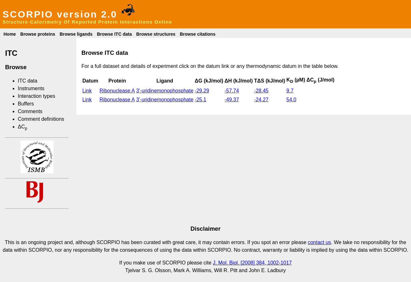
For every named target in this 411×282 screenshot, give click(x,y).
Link (87, 90)
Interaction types (36, 96)
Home (9, 34)
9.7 (289, 90)
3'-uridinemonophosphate (164, 90)
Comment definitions (41, 119)
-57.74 (232, 90)
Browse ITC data (114, 34)
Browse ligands (75, 34)
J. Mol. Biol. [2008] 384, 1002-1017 (252, 262)
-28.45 (261, 90)
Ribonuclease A (117, 90)
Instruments (31, 88)
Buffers (26, 103)
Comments (30, 111)
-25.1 (200, 99)
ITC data (27, 80)
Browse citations (197, 34)
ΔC (22, 126)
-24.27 (261, 99)
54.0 (291, 99)
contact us (319, 242)
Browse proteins (37, 34)
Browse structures (155, 34)
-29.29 (202, 90)
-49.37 (232, 99)
